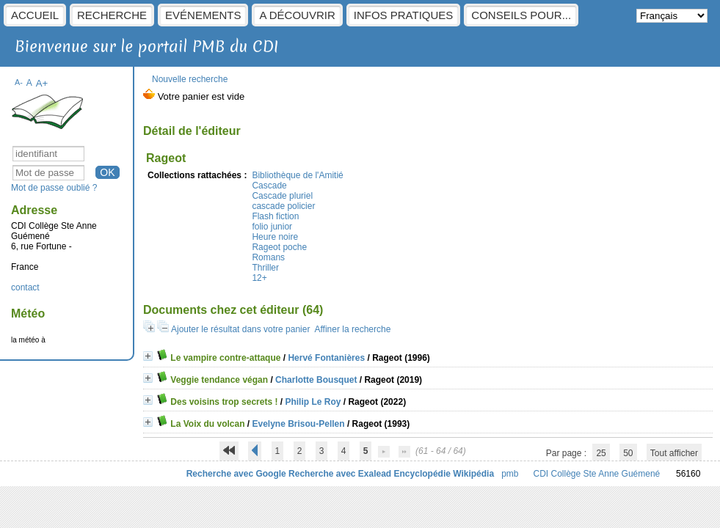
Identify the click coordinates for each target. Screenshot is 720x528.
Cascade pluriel (282, 196)
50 (628, 453)
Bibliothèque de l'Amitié (297, 175)
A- (19, 82)
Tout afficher (674, 453)
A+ (42, 83)
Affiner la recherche (352, 329)
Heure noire (275, 237)
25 (601, 453)
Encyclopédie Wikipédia (444, 474)
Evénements (203, 15)
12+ (259, 278)
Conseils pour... (521, 15)
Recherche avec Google (236, 474)
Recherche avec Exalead (339, 474)
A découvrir (297, 15)
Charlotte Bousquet (316, 380)
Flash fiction (275, 216)
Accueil (35, 15)
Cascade (269, 185)
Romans (268, 257)
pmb (509, 474)
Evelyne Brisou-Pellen (298, 424)
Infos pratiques (404, 15)
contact (25, 287)
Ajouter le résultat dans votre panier (240, 329)
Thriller (265, 268)
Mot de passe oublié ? (54, 188)
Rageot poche (279, 247)
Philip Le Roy (313, 402)
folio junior (272, 226)
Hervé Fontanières (326, 358)
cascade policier (283, 206)
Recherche (112, 15)
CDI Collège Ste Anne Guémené (597, 474)
